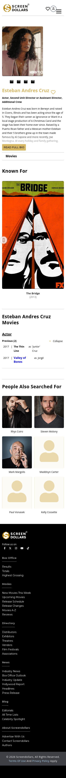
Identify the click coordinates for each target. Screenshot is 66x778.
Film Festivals (10, 649)
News (6, 662)
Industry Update (12, 680)
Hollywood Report (13, 684)
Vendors (7, 645)
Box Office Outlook (14, 675)
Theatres (7, 640)
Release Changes (13, 605)
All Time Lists (10, 714)
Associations (9, 653)
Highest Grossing (12, 575)
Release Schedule (13, 601)
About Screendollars (16, 727)
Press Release (11, 692)
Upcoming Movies (13, 597)
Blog (5, 701)
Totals (5, 571)
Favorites (48, 9)
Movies (11, 156)
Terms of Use (18, 761)
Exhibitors (8, 636)
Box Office (9, 558)
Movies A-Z (9, 610)
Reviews (7, 614)
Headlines (8, 688)
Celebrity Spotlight (13, 719)
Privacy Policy (41, 761)
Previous (3, 240)
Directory (8, 623)
